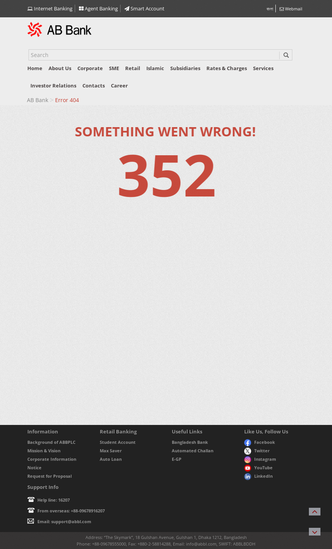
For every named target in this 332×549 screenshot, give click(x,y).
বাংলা (270, 9)
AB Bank (37, 100)
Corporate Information (51, 459)
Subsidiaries (185, 68)
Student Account (118, 442)
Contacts (93, 85)
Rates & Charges (226, 68)
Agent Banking (98, 8)
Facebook (259, 442)
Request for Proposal (49, 476)
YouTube (258, 467)
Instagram (260, 459)
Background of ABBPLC (51, 442)
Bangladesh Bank (190, 442)
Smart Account (144, 8)
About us (60, 68)
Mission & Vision (43, 450)
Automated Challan (192, 450)
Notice (34, 467)
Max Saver (111, 450)
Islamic (155, 68)
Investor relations (53, 85)
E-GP (176, 459)
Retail (132, 68)
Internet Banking (49, 8)
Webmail (291, 9)
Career (119, 85)
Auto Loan (111, 459)
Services (263, 68)
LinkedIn (258, 476)
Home (34, 68)
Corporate (90, 68)
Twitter (257, 450)
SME (114, 68)
